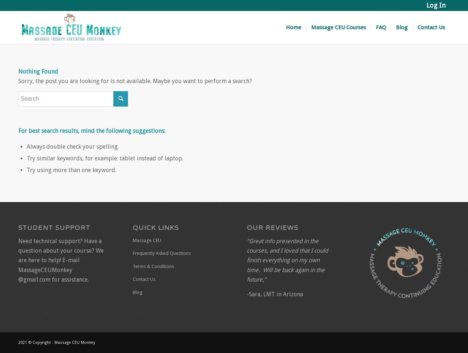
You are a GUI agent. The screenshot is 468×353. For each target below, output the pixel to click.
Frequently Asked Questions (162, 253)
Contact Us (144, 279)
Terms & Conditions (153, 266)
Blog (138, 292)
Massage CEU (147, 240)
